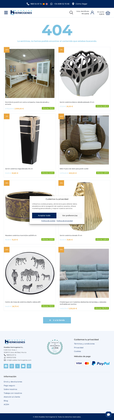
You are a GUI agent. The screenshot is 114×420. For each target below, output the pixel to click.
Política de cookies (48, 223)
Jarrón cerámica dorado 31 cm (71, 235)
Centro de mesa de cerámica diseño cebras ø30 (22, 302)
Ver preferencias (70, 217)
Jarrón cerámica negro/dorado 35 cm (19, 168)
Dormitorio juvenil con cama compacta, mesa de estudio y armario (27, 103)
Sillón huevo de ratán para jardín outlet (74, 168)
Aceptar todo (44, 217)
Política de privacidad (65, 223)
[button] (6, 12)
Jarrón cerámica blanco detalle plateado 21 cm (77, 102)
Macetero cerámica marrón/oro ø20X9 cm (21, 235)
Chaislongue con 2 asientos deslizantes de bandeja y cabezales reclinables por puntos (83, 303)
